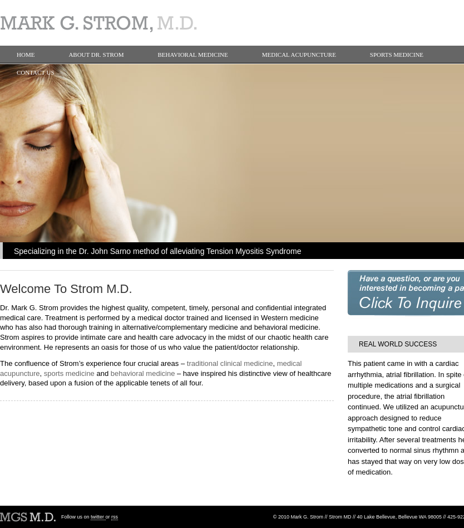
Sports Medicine (396, 54)
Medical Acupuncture (299, 54)
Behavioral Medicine (193, 54)
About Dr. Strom (96, 54)
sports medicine (69, 373)
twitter (98, 517)
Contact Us (36, 72)
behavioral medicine (143, 373)
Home (25, 54)
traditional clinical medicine (230, 363)
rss (114, 517)
